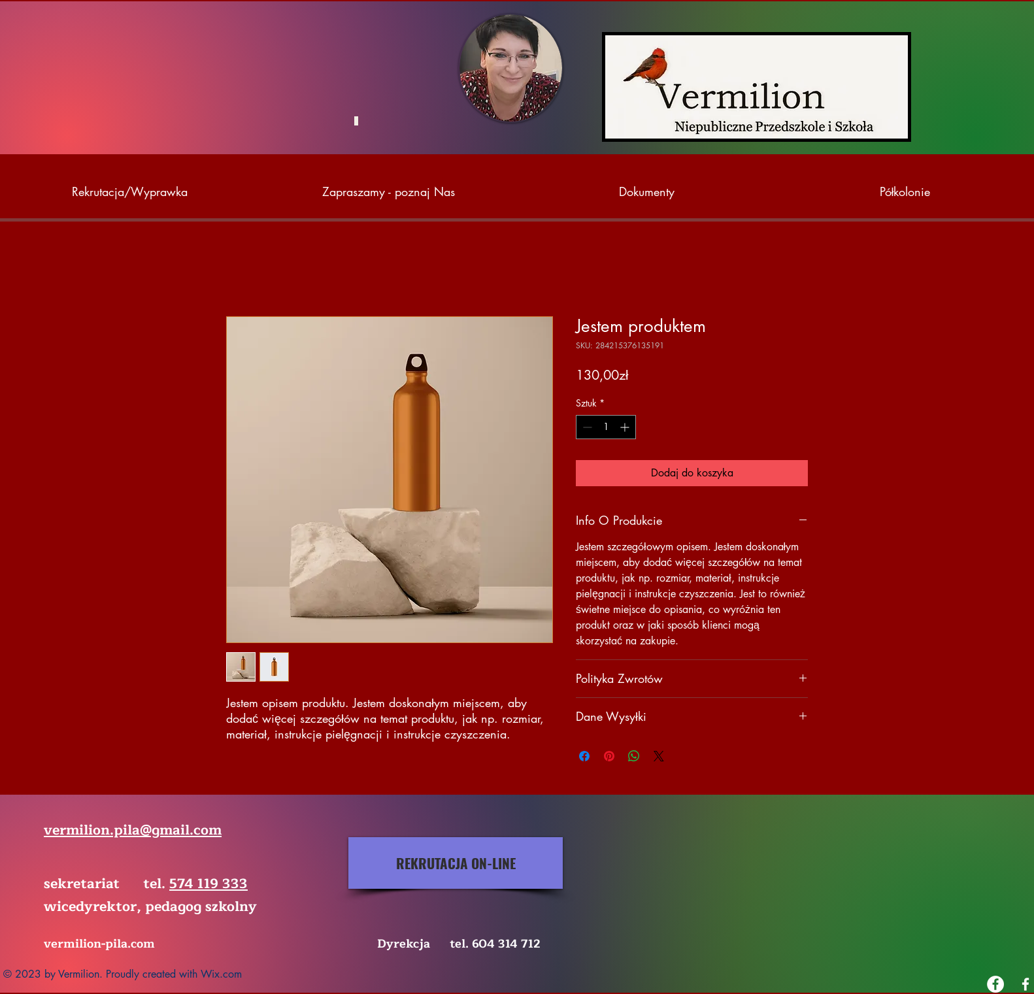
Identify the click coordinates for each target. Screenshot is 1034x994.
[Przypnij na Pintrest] (609, 756)
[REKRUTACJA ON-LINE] (455, 863)
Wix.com (221, 974)
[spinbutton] (606, 427)
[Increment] (626, 427)
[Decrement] (586, 427)
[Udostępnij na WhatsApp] (634, 756)
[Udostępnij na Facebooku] (584, 756)
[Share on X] (659, 756)
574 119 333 (208, 883)
